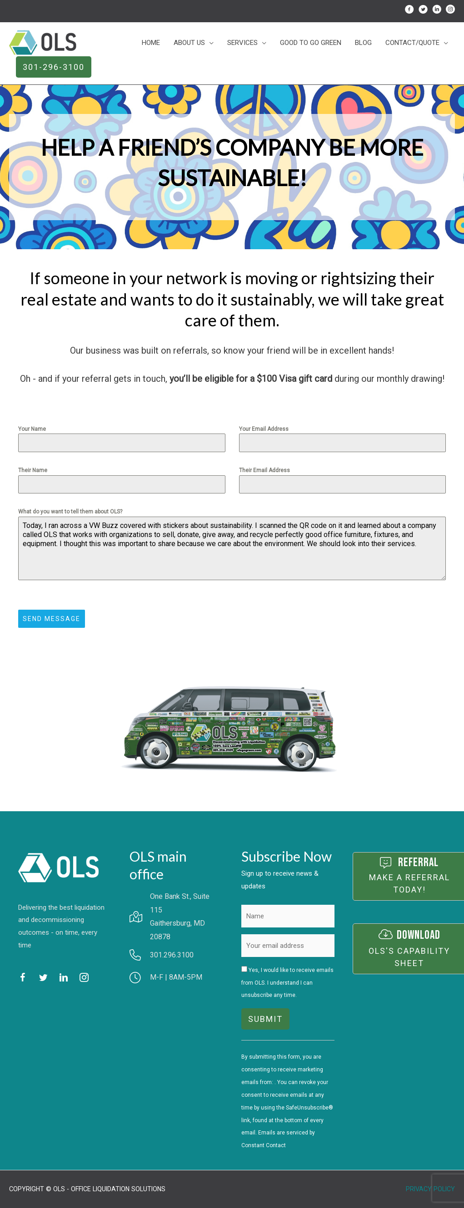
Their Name (32, 470)
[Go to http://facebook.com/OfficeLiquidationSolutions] (409, 11)
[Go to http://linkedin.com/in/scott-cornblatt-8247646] (436, 11)
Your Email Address (264, 429)
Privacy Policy (430, 1189)
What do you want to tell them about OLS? (70, 511)
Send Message (51, 618)
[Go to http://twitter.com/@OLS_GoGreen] (423, 11)
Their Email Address (264, 470)
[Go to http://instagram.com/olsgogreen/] (450, 11)
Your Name (32, 429)
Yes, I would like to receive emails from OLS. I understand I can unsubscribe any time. (287, 983)
